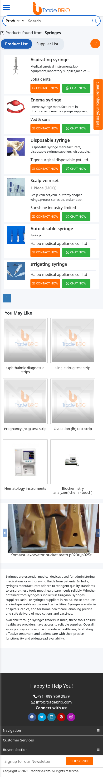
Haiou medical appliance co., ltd (58, 243)
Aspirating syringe (49, 59)
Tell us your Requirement (97, 104)
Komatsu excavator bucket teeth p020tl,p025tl (51, 555)
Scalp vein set (44, 180)
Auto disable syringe (51, 228)
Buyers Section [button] (51, 749)
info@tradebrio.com (54, 702)
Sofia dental (41, 79)
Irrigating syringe (48, 264)
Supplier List (47, 43)
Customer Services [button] (51, 740)
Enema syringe (45, 100)
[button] (5, 533)
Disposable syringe (50, 140)
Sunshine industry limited (53, 207)
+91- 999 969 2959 (53, 696)
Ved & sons (40, 119)
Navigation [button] (51, 730)
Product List (16, 43)
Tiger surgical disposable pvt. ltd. (59, 159)
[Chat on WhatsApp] (77, 88)
